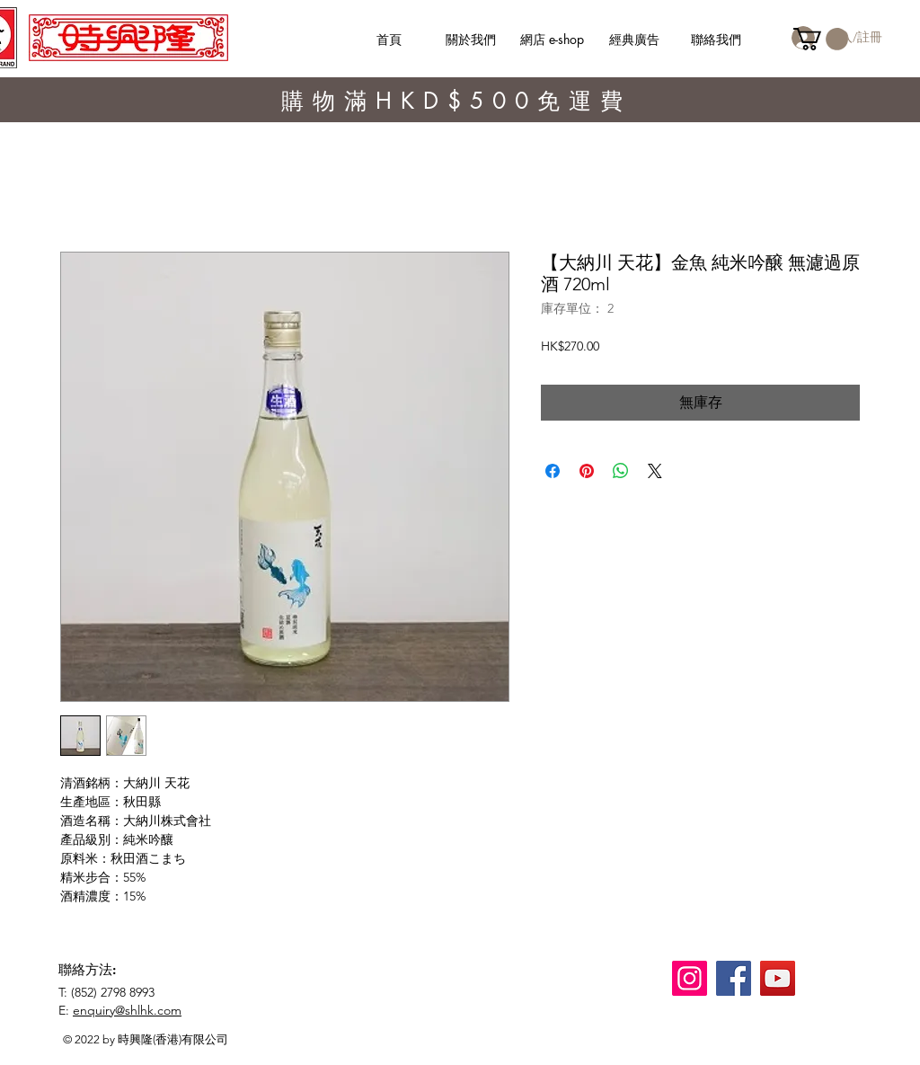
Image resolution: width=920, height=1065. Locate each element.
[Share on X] (655, 471)
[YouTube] (777, 978)
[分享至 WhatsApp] (621, 471)
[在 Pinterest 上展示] (586, 471)
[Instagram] (689, 978)
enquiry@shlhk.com (127, 1010)
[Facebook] (733, 978)
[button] (820, 39)
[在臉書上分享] (552, 471)
